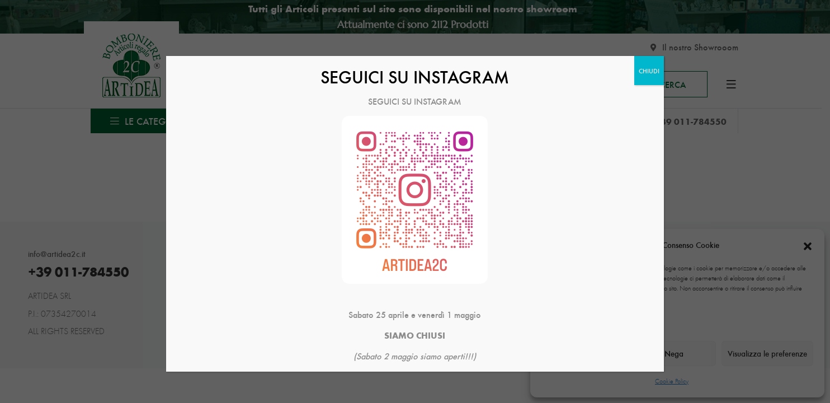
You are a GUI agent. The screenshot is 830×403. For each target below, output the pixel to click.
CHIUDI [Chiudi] (649, 70)
